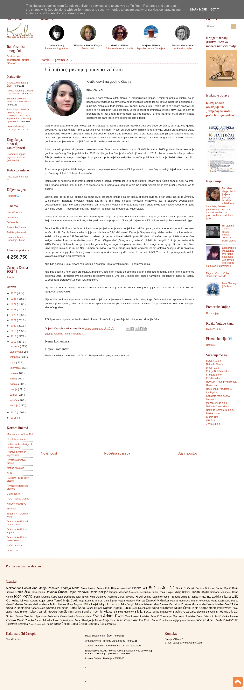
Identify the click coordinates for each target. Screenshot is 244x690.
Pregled (11, 277)
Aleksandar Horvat (19, 588)
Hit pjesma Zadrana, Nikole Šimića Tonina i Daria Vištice (229, 233)
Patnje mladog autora (56, 48)
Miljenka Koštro (110, 604)
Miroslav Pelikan (180, 604)
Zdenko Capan (34, 620)
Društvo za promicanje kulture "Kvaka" (18, 60)
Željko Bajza (70, 623)
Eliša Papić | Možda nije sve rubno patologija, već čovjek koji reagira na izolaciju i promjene (19, 115)
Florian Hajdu (200, 591)
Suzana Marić (84, 616)
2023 (14, 309)
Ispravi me (12, 550)
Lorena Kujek (38, 600)
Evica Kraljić (166, 592)
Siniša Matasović (162, 611)
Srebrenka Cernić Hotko (62, 616)
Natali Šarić (77, 607)
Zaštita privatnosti (16, 232)
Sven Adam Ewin (109, 616)
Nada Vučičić (38, 608)
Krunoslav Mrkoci (18, 600)
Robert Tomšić (58, 611)
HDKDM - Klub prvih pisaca (221, 381)
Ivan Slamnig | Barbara (229, 285)
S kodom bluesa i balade (119, 48)
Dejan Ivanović (79, 591)
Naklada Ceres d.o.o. (218, 406)
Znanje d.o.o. (213, 423)
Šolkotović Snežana (17, 623)
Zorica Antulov (134, 620)
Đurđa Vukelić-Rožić (226, 620)
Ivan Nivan (83, 596)
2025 (14, 298)
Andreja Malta (71, 588)
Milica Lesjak (91, 604)
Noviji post (49, 453)
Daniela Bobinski (205, 588)
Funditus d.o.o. (214, 378)
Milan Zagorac (75, 604)
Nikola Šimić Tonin (186, 607)
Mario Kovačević (201, 600)
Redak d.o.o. (213, 413)
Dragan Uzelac (136, 592)
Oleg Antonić (208, 607)
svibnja (14, 384)
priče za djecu (205, 620)
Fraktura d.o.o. (214, 374)
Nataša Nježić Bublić (117, 607)
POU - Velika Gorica (18, 498)
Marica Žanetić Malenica (153, 600)
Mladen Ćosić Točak (226, 604)
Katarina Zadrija (210, 596)
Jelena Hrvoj (135, 596)
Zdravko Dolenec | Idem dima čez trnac (18, 100)
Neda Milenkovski (141, 608)
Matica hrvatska (15, 467)
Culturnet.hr (13, 493)
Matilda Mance (41, 604)
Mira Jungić (128, 604)
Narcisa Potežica (57, 607)
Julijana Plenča (190, 596)
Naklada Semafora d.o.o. (220, 409)
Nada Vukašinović (18, 607)
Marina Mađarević (180, 600)
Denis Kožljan (99, 591)
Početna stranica (117, 453)
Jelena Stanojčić (154, 596)
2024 (14, 304)
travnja (14, 389)
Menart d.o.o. (213, 399)
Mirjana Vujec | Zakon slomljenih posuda (218, 274)
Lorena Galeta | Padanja (15, 128)
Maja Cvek (71, 600)
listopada (15, 357)
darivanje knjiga (171, 620)
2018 (14, 336)
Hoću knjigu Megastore (219, 388)
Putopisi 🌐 (13, 195)
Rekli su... (211, 344)
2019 (14, 331)
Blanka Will (140, 588)
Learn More (198, 9)
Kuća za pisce (14, 545)
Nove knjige (212, 313)
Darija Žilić (23, 591)
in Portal (11, 508)
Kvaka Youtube (213, 329)
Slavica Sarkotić (206, 611)
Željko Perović (108, 623)
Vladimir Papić (213, 616)
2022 (14, 314)
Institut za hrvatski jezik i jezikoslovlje (19, 446)
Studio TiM (212, 416)
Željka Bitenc (54, 623)
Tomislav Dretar (195, 616)
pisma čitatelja (188, 620)
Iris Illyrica (211, 392)
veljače (14, 400)
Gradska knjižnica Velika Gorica (17, 539)
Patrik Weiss (224, 608)
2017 (14, 341)
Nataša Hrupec (94, 608)
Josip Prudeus (172, 596)
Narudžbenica (14, 212)
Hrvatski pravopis (16, 439)
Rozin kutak (87, 48)
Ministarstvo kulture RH (20, 434)
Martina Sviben (24, 604)
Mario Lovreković (221, 600)
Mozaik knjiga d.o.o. (217, 402)
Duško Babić (151, 592)
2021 (14, 320)
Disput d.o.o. (213, 367)
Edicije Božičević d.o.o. (219, 371)
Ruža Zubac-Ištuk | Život (98, 635)
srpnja (13, 373)
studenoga (16, 351)
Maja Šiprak (110, 600)
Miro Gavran (161, 604)
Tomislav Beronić (150, 616)
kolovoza (15, 367)
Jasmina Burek (117, 596)
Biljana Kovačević (121, 588)
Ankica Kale (103, 588)
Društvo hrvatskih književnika (16, 453)
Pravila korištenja (16, 227)
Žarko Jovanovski (38, 624)
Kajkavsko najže (182, 48)
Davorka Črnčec (57, 591)
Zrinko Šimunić (153, 620)
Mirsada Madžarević (203, 604)
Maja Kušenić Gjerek (91, 600)
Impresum (12, 217)
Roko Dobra (75, 612)
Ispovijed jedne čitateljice (151, 48)
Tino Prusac (132, 616)
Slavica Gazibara (184, 611)
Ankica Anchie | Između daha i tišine (20, 92)
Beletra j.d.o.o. (214, 360)
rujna (13, 362)
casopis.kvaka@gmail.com (188, 642)
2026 (14, 293)
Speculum (41, 616)
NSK (9, 472)
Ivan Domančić (67, 596)
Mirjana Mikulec (144, 604)
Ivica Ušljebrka (99, 596)
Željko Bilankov (89, 623)
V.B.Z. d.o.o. (213, 420)
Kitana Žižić (230, 596)
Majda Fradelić (127, 600)
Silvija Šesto (143, 611)
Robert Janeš (38, 611)
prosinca (15, 346)
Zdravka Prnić (51, 620)
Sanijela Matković (124, 611)
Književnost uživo (16, 503)
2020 (14, 325)
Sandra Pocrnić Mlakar (98, 611)
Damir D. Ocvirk (185, 588)
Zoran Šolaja (102, 620)
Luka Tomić (54, 600)
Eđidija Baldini (182, 592)
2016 (14, 412)
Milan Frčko (58, 604)
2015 (14, 417)
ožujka (14, 394)
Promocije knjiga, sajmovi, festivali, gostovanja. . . (16, 157)
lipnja (13, 378)
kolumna (59, 333)
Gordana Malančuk (221, 592)
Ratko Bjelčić (20, 611)
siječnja (14, 405)
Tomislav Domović (173, 616)
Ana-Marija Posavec (46, 588)
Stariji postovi (188, 453)
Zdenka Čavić (15, 620)
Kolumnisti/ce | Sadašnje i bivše (16, 238)
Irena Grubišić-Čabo (46, 596)
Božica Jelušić (162, 587)
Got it (215, 9)
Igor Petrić (24, 596)
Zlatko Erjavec (67, 620)
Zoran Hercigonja (85, 620)
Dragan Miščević (119, 592)
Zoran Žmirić (117, 620)
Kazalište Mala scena (218, 395)
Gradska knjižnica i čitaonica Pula (17, 523)
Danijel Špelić (224, 588)
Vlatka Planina (230, 616)
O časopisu (13, 222)
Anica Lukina (88, 588)
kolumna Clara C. (75, 333)
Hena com (212, 385)
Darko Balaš (38, 592)
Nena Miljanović (163, 607)
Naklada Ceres (214, 364)
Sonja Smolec (25, 616)
